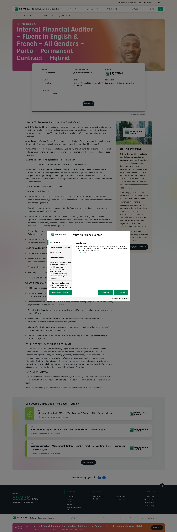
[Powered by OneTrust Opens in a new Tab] (120, 298)
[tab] (59, 242)
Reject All (105, 293)
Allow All (121, 293)
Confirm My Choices (60, 293)
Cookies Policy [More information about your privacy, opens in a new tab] (81, 252)
